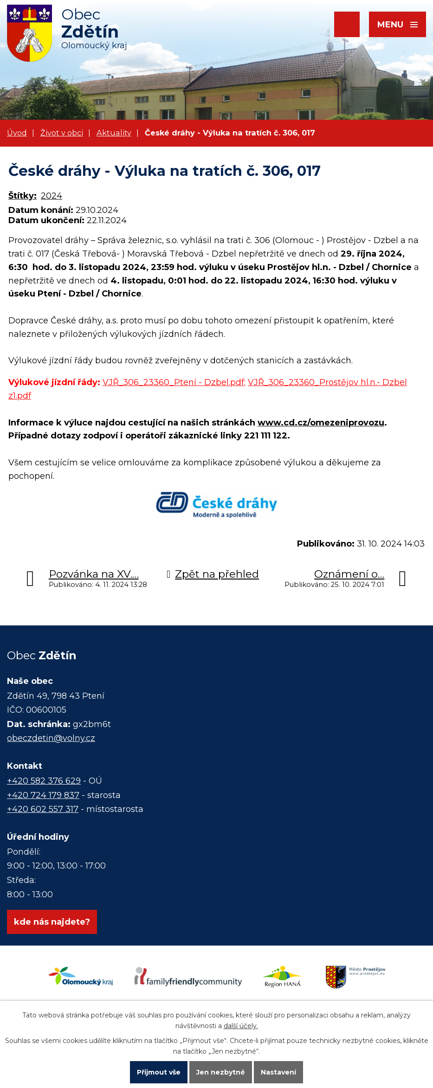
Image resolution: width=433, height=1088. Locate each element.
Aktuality (114, 132)
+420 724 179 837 (43, 795)
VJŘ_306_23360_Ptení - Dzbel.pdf (173, 382)
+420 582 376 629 (44, 781)
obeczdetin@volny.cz (51, 738)
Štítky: (22, 196)
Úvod (17, 132)
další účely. (241, 1026)
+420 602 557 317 (42, 809)
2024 (51, 196)
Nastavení (278, 1072)
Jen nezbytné (220, 1072)
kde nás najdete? (52, 922)
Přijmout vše (159, 1072)
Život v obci (61, 132)
